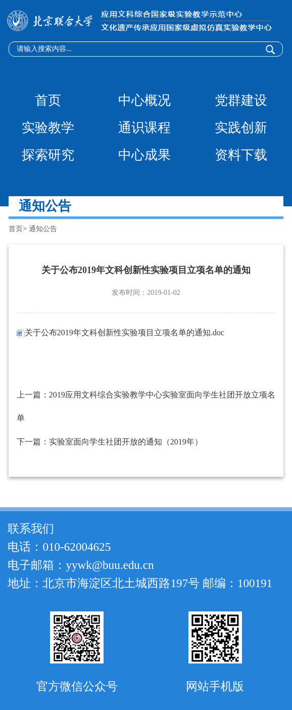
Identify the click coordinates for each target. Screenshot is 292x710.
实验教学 (48, 127)
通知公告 (43, 229)
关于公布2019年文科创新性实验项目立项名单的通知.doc (120, 332)
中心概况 (144, 100)
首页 (48, 100)
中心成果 (144, 155)
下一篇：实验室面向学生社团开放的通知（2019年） (110, 441)
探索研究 (48, 155)
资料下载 (241, 155)
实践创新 (241, 127)
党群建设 (241, 100)
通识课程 (144, 127)
